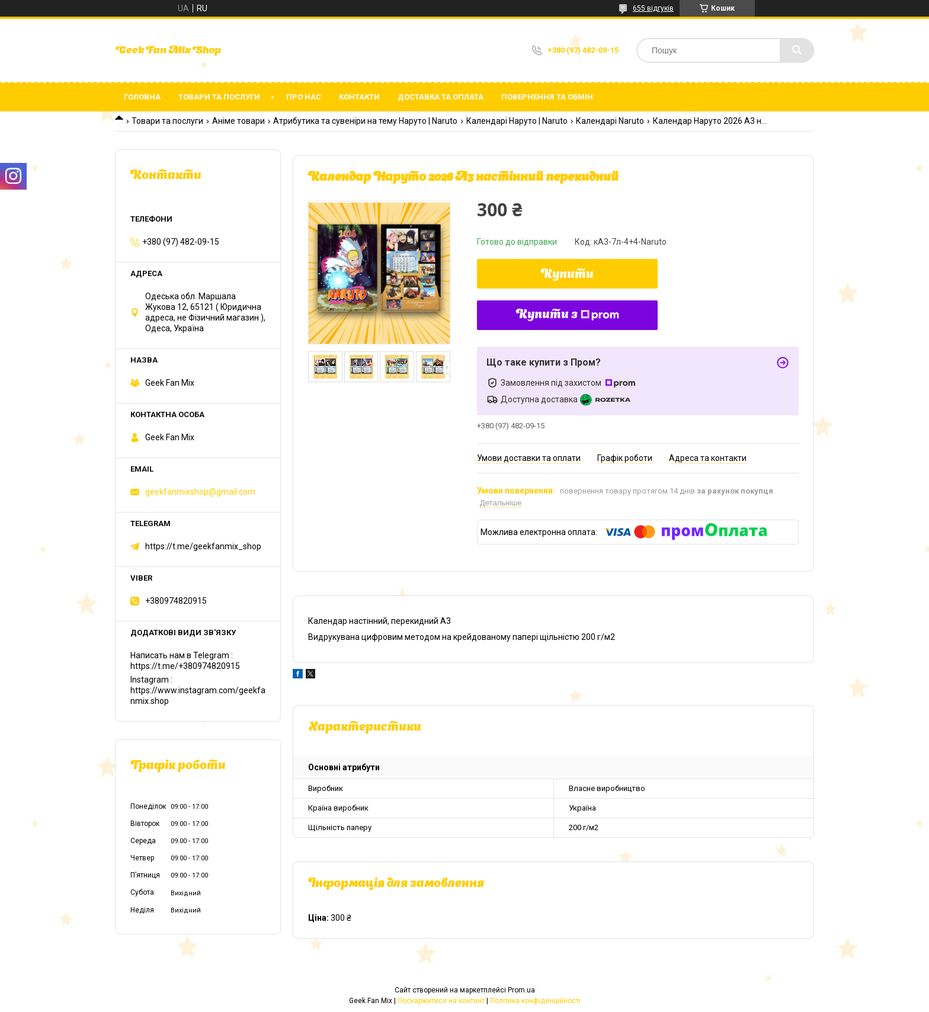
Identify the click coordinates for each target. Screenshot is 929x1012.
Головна (142, 96)
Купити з (567, 315)
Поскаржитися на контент (441, 1001)
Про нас (303, 96)
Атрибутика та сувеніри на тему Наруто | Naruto (365, 121)
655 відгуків (653, 8)
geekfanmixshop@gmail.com (200, 492)
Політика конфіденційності (535, 1001)
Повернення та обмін (547, 96)
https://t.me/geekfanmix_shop (203, 546)
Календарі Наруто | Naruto (517, 121)
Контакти (359, 96)
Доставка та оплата (440, 96)
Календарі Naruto (610, 121)
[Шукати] (797, 50)
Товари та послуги (219, 96)
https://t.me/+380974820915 (185, 666)
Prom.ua (521, 990)
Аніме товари (238, 121)
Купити (567, 275)
